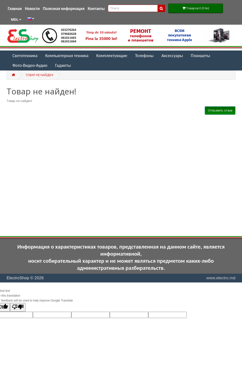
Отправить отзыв (220, 110)
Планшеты (200, 55)
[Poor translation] (18, 307)
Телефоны (144, 55)
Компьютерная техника (67, 55)
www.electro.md (220, 278)
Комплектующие (111, 55)
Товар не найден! (39, 75)
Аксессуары (172, 55)
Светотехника (24, 55)
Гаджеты (63, 65)
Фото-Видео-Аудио (29, 65)
